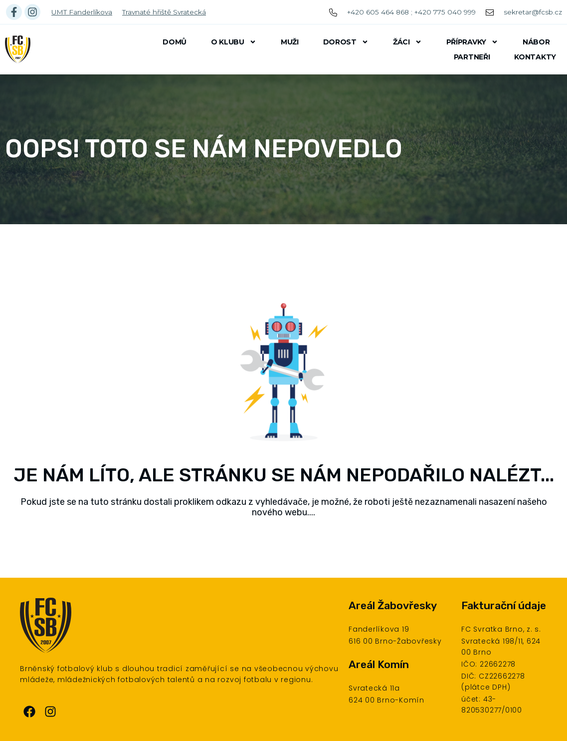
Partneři (472, 56)
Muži (290, 41)
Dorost (346, 41)
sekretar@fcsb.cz (533, 12)
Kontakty (535, 56)
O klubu (233, 41)
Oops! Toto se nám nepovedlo (203, 149)
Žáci (407, 41)
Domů (175, 41)
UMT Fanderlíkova (81, 12)
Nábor (536, 41)
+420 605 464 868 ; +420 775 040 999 (411, 12)
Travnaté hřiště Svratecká (164, 12)
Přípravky (472, 41)
